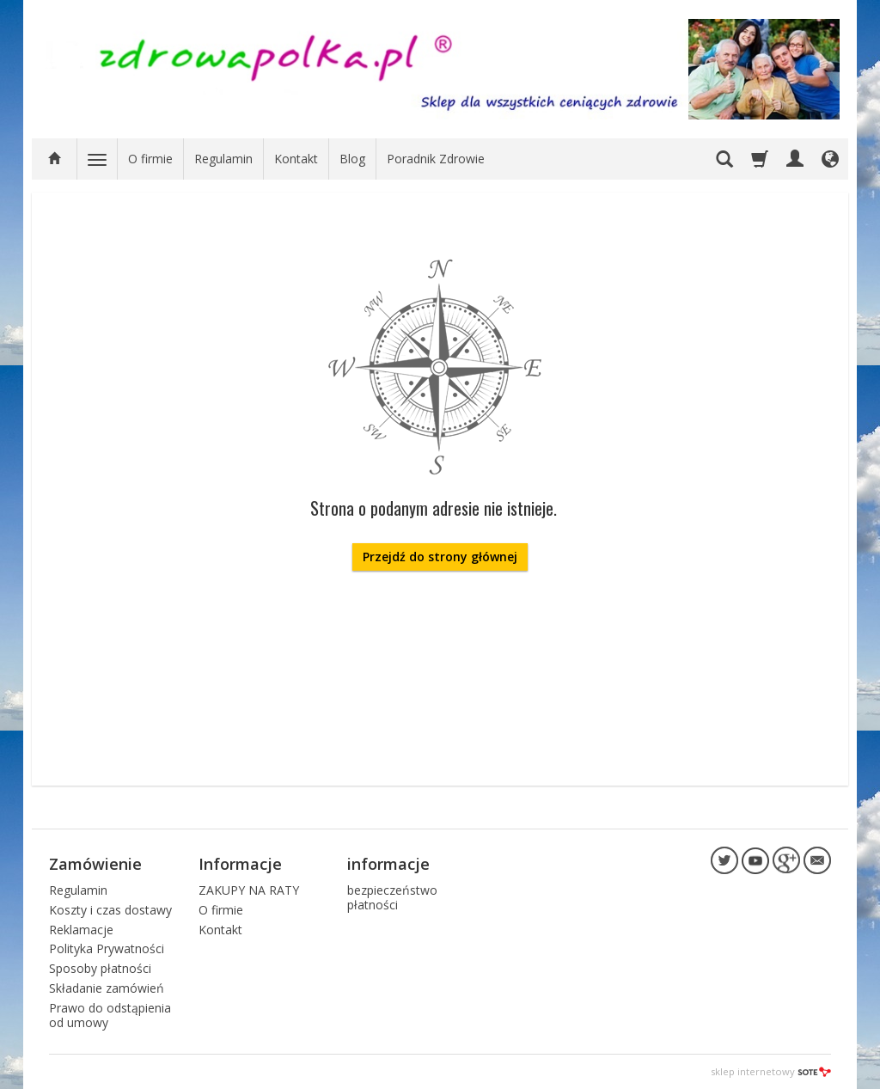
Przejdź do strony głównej (440, 556)
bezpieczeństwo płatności (392, 897)
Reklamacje (81, 929)
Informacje (240, 863)
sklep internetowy (771, 1071)
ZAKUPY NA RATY (249, 890)
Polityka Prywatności (106, 948)
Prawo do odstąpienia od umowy (110, 1015)
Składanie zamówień (106, 988)
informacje (388, 863)
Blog (352, 158)
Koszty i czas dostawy (110, 910)
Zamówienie (95, 863)
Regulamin (223, 158)
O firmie (150, 158)
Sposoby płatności (100, 968)
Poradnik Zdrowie (436, 158)
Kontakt (296, 158)
